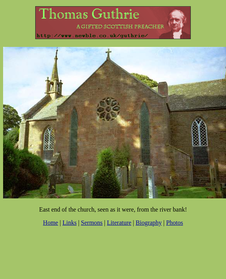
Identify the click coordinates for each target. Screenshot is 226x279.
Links (69, 222)
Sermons (92, 222)
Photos (174, 222)
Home (50, 222)
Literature (119, 222)
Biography (149, 222)
